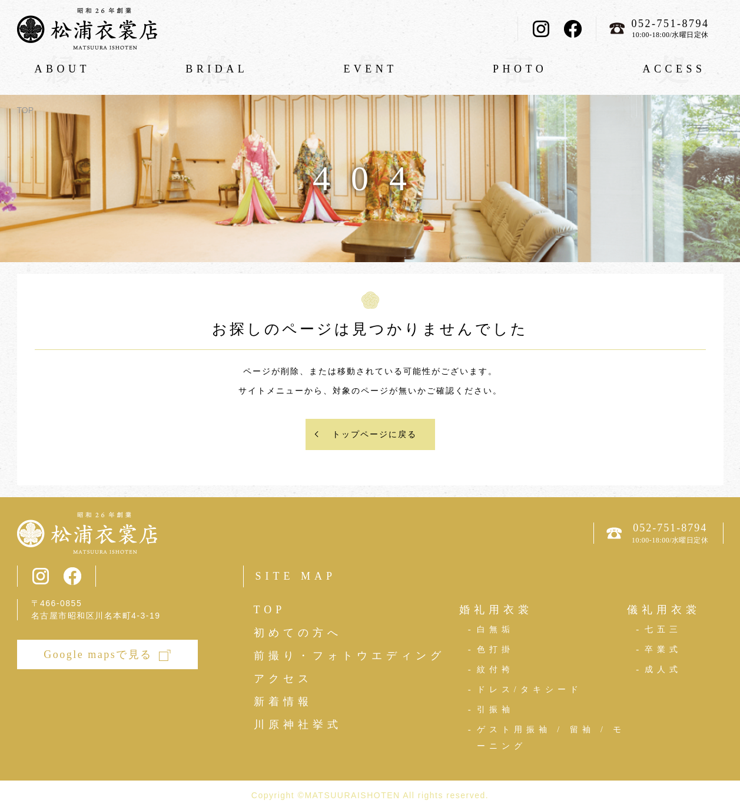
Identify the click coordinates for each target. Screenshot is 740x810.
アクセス (283, 679)
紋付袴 (495, 669)
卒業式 (663, 649)
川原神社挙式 (298, 724)
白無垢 (495, 629)
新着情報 (283, 701)
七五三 (663, 629)
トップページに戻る (374, 434)
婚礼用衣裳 (496, 610)
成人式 (663, 669)
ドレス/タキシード (529, 689)
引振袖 (495, 709)
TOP (25, 110)
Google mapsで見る (98, 654)
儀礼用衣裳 (664, 610)
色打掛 (495, 649)
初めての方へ (298, 633)
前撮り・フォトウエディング (349, 656)
